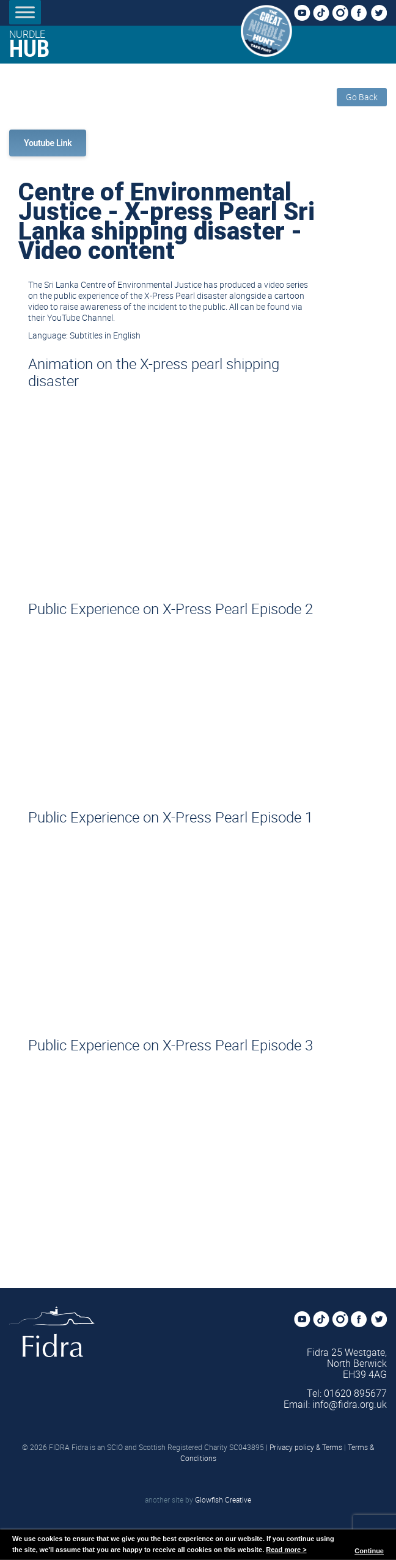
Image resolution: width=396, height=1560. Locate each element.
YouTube (305, 13)
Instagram (343, 13)
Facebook (362, 13)
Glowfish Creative (223, 1499)
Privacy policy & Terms (306, 1447)
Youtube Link (48, 143)
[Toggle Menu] (25, 12)
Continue (369, 1551)
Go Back (362, 97)
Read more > (286, 1549)
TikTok (324, 13)
